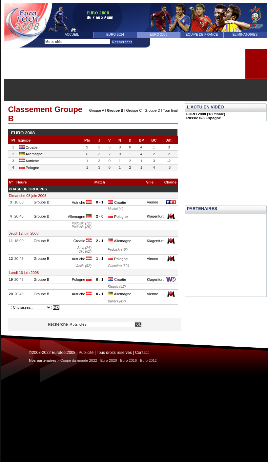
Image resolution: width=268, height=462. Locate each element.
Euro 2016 (128, 360)
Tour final (170, 110)
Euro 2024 (115, 34)
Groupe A (96, 110)
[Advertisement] (135, 90)
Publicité (86, 352)
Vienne (152, 202)
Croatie (28, 147)
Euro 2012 (148, 360)
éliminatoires (245, 34)
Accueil (72, 34)
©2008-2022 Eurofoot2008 (52, 352)
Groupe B (115, 110)
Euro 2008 (158, 34)
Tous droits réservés (114, 352)
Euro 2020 (108, 360)
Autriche (29, 161)
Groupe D (152, 110)
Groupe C (134, 110)
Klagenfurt (155, 216)
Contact (142, 352)
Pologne (29, 168)
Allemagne (31, 154)
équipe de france (202, 34)
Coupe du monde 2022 (78, 360)
